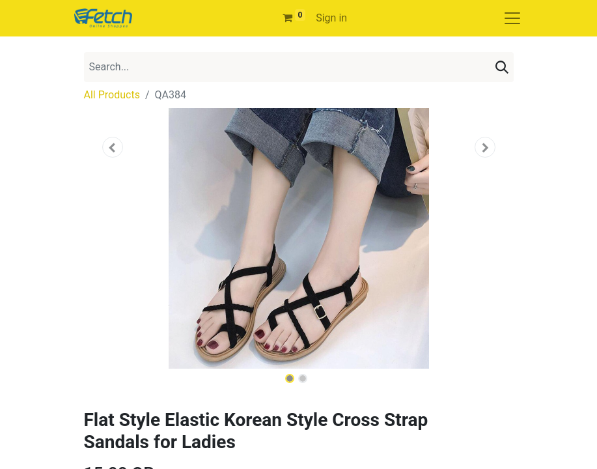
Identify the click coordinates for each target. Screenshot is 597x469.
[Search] (502, 67)
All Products (112, 95)
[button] (112, 147)
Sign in (331, 18)
